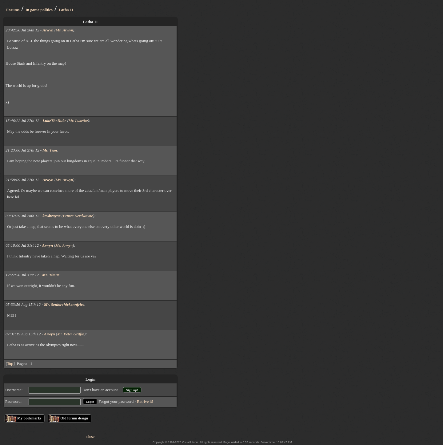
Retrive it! (145, 401)
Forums (12, 9)
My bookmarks (29, 418)
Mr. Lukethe (78, 120)
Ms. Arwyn (64, 30)
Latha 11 (66, 9)
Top (10, 363)
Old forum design (74, 418)
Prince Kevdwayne (78, 215)
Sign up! (132, 390)
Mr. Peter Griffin (70, 334)
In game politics (39, 9)
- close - (90, 436)
